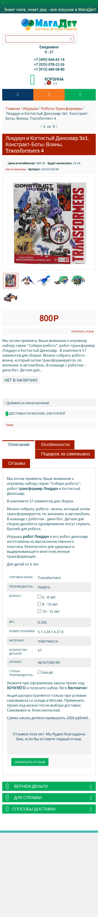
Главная (13, 108)
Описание (19, 444)
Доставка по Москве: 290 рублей (37, 413)
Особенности (55, 444)
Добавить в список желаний (26, 403)
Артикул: (34, 169)
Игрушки (30, 108)
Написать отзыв (82, 331)
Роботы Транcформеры (61, 108)
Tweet (10, 425)
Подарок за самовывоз (65, 454)
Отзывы (16, 463)
